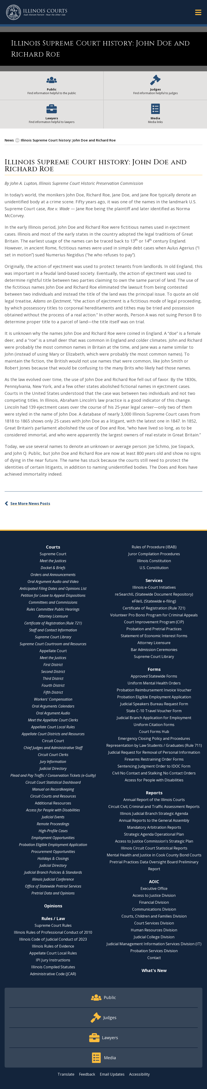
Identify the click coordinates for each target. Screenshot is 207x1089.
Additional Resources (53, 803)
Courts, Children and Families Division (154, 916)
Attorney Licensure (53, 616)
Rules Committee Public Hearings (53, 609)
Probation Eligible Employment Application (53, 844)
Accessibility (139, 1074)
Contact (154, 957)
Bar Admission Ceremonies (154, 649)
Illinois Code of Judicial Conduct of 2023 (53, 939)
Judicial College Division (154, 936)
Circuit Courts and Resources (53, 796)
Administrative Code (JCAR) (53, 973)
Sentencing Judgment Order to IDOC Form (154, 766)
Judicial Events (53, 816)
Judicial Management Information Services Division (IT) (154, 943)
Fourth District (53, 685)
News (9, 140)
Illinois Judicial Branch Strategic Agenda (154, 813)
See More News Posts (30, 503)
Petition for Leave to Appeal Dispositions (53, 595)
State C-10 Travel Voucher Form (154, 710)
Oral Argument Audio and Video (53, 581)
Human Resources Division (154, 930)
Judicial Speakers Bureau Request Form (154, 703)
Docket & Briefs (53, 567)
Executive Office (153, 888)
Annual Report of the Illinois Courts (154, 799)
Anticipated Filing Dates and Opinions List (53, 588)
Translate (66, 1074)
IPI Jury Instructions (53, 960)
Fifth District (53, 692)
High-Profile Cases (53, 830)
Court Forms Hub (154, 731)
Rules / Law (53, 918)
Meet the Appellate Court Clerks (53, 720)
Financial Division (154, 902)
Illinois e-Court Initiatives (154, 587)
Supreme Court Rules (53, 925)
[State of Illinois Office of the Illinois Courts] (36, 12)
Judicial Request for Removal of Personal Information (154, 752)
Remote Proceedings (53, 823)
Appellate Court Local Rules (53, 726)
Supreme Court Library (53, 636)
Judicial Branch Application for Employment (154, 717)
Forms (154, 669)
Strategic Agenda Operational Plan (154, 834)
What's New (154, 970)
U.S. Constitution (154, 567)
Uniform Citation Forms (154, 724)
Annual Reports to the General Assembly (154, 820)
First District (53, 664)
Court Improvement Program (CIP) (154, 621)
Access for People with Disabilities (53, 810)
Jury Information (53, 761)
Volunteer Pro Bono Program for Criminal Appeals (154, 615)
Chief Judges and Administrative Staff (53, 747)
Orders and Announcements (53, 574)
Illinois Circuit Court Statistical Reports (154, 848)
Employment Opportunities (53, 837)
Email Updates (112, 1074)
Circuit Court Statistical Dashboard (53, 782)
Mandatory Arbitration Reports (154, 827)
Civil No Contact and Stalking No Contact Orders (154, 773)
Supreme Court (53, 553)
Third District (53, 678)
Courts (53, 547)
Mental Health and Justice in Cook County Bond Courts (154, 855)
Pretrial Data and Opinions (53, 893)
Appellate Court (53, 650)
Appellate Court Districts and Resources (53, 733)
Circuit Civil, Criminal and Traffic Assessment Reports (154, 806)
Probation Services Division (154, 950)
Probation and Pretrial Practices (154, 628)
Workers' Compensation (53, 699)
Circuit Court (53, 740)
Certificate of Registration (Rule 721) (53, 623)
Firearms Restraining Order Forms (154, 759)
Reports (154, 792)
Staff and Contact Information (53, 630)
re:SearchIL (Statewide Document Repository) (154, 594)
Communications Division (154, 909)
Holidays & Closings (53, 858)
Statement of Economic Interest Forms (154, 635)
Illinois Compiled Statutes (53, 966)
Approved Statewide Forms (154, 676)
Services (154, 580)
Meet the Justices (53, 560)
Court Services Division (154, 923)
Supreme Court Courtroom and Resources (53, 643)
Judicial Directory (53, 768)
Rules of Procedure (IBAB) (154, 546)
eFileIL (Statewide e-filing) (154, 601)
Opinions (53, 906)
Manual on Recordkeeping (53, 789)
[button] (198, 12)
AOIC (154, 881)
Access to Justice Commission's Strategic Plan (154, 841)
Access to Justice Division (154, 895)
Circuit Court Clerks (53, 754)
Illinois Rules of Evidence (53, 946)
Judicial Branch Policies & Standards (53, 872)
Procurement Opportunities (53, 851)
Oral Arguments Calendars (53, 706)
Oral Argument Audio (53, 713)
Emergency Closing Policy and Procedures (154, 738)
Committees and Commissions (53, 602)
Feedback (87, 1074)
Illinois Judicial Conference (53, 879)
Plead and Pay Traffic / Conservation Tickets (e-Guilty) (53, 775)
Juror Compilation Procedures (154, 553)
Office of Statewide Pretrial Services (53, 886)
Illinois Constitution (154, 560)
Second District (53, 671)
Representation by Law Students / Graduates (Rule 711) (154, 745)
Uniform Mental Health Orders (154, 683)
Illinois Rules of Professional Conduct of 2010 (53, 932)
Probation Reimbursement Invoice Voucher (154, 690)
